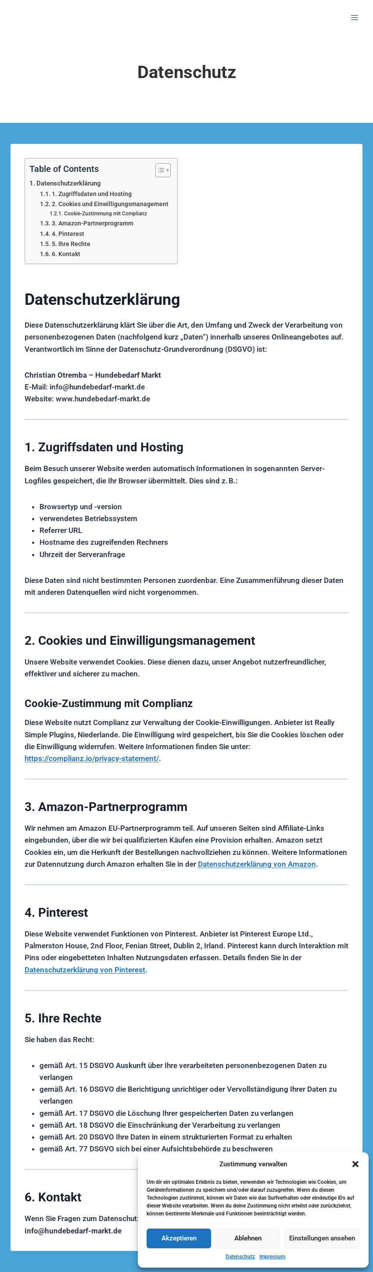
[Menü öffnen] (354, 17)
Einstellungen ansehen (322, 1238)
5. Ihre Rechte (71, 243)
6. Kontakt (66, 253)
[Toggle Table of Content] (159, 170)
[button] (355, 1164)
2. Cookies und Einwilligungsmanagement (110, 203)
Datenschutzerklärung (68, 183)
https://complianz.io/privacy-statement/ (92, 758)
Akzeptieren (179, 1238)
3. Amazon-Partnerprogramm (92, 223)
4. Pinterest (68, 233)
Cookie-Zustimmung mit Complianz (105, 213)
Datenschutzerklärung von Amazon (257, 864)
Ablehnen (248, 1238)
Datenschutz (240, 1257)
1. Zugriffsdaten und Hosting (92, 193)
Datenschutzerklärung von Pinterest (85, 969)
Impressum (272, 1257)
